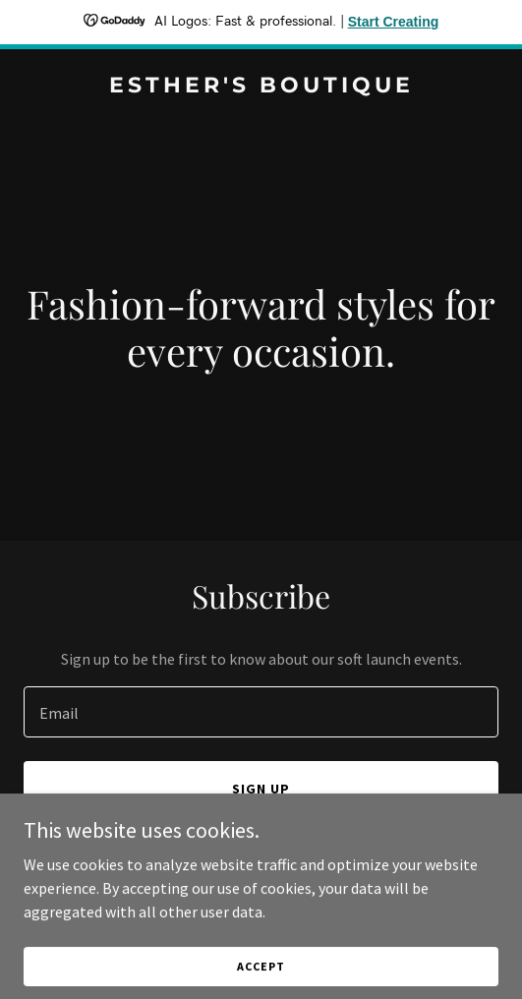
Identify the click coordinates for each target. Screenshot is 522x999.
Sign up (261, 788)
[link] (261, 86)
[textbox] (261, 711)
